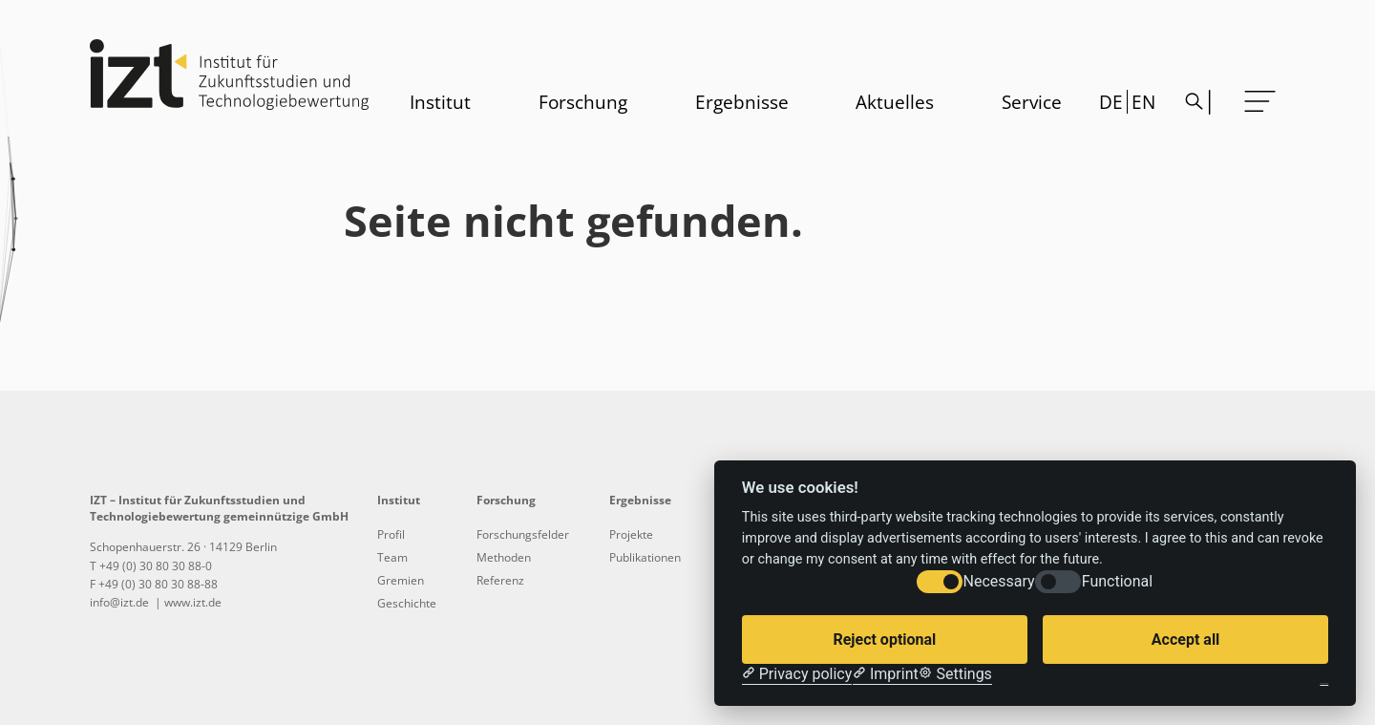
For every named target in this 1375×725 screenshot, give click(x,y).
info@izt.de (121, 602)
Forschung (583, 102)
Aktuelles (895, 102)
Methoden (503, 557)
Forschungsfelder (522, 534)
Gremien (400, 580)
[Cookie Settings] (955, 674)
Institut (440, 102)
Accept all (1185, 639)
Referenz (500, 580)
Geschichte (406, 603)
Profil (391, 534)
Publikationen (645, 557)
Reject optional (884, 639)
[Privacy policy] (797, 674)
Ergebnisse (742, 102)
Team (392, 557)
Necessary (999, 581)
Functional (1117, 581)
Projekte (631, 534)
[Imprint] (886, 674)
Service (1032, 102)
